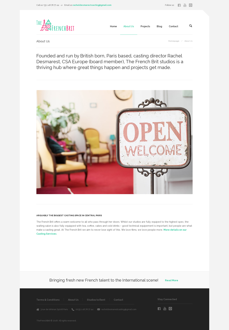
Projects (145, 26)
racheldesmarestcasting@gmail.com (92, 5)
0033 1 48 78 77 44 (84, 309)
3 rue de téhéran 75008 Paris (54, 309)
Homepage (173, 41)
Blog (159, 26)
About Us (128, 26)
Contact (173, 26)
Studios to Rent (96, 299)
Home (113, 26)
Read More (171, 280)
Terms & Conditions (47, 299)
